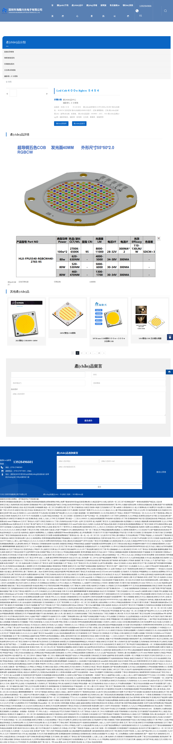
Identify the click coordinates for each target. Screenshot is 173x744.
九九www (25, 731)
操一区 (56, 689)
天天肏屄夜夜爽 (151, 510)
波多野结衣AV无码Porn (96, 648)
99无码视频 (114, 611)
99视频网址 (143, 572)
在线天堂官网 (65, 701)
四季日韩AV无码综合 (54, 541)
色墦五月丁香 (152, 720)
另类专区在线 (106, 538)
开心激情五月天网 (47, 550)
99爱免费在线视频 (118, 698)
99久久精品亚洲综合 (7, 737)
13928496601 (145, 11)
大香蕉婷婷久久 (128, 508)
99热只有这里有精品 (160, 619)
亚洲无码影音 (167, 606)
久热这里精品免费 (38, 670)
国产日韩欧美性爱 (34, 737)
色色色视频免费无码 (67, 633)
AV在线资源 (115, 706)
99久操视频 (163, 592)
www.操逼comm (33, 645)
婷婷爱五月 (64, 642)
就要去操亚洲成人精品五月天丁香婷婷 (66, 670)
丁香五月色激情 (121, 592)
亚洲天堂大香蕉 (117, 723)
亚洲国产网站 (45, 552)
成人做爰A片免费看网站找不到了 (92, 594)
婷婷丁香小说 (43, 743)
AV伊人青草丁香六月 (151, 578)
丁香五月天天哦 (33, 530)
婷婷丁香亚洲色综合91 (105, 678)
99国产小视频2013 (42, 617)
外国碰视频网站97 (103, 659)
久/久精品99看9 (104, 547)
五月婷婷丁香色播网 (67, 689)
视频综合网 (60, 656)
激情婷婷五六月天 (158, 650)
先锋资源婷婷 (126, 726)
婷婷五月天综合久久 (15, 561)
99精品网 (167, 703)
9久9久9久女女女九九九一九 (153, 541)
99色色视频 (26, 631)
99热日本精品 (5, 706)
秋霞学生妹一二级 (145, 619)
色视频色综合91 (91, 547)
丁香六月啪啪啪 (128, 597)
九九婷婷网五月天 (21, 703)
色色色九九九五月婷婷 (39, 631)
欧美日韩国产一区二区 (12, 564)
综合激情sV (146, 692)
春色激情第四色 (98, 731)
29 (99, 354)
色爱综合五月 (18, 524)
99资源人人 (96, 608)
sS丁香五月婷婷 (21, 642)
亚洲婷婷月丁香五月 (10, 597)
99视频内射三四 (117, 619)
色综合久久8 (116, 606)
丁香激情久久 (125, 706)
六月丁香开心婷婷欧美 (118, 516)
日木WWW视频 (131, 709)
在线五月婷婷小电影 (91, 508)
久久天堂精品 (63, 619)
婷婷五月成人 (5, 505)
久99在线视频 (152, 667)
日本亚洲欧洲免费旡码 (130, 622)
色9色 (26, 611)
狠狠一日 (54, 740)
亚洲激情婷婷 (133, 519)
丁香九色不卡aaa (18, 628)
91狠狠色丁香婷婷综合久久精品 (12, 678)
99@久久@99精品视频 (48, 645)
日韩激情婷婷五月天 (74, 597)
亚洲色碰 (143, 589)
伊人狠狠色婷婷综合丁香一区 (80, 530)
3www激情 (49, 633)
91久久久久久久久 (98, 510)
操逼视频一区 (84, 513)
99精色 (126, 659)
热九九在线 (42, 555)
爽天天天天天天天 (96, 645)
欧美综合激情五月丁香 (160, 692)
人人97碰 (7, 628)
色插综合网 (26, 564)
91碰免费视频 (113, 533)
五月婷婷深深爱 (85, 706)
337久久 (169, 572)
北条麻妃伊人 (73, 661)
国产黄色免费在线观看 (118, 667)
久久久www (142, 681)
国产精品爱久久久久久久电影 (67, 513)
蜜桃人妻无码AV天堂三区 (70, 636)
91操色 (48, 670)
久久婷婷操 (82, 698)
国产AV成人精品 (152, 740)
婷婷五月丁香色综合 (31, 544)
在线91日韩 (144, 608)
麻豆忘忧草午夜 (6, 513)
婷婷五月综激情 (87, 670)
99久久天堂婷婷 (82, 714)
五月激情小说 (49, 524)
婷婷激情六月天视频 (59, 611)
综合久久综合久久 (110, 684)
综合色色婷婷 (107, 580)
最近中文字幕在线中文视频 (34, 695)
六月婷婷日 (140, 631)
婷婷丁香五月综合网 (142, 614)
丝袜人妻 (78, 617)
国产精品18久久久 (149, 731)
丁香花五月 (96, 530)
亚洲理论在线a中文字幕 (148, 516)
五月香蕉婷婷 (54, 642)
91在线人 (102, 617)
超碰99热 (110, 656)
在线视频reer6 (73, 628)
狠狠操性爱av (163, 603)
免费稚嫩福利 (43, 701)
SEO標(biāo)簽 (78, 495)
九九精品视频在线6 (116, 522)
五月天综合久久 (89, 639)
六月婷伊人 (106, 622)
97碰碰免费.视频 (33, 614)
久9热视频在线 (78, 547)
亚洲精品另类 (101, 569)
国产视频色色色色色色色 (159, 530)
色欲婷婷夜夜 (97, 743)
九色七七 (28, 538)
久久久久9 (80, 550)
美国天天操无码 (100, 600)
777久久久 (74, 698)
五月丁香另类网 (63, 603)
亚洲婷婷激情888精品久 (78, 642)
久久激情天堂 (98, 689)
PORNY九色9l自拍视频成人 (50, 636)
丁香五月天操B (154, 687)
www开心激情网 (141, 592)
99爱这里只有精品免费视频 (107, 701)
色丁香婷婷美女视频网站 (63, 648)
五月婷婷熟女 (63, 600)
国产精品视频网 (105, 558)
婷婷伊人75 (80, 667)
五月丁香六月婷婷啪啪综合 (91, 580)
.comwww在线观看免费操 (55, 650)
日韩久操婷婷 (106, 606)
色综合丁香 (103, 687)
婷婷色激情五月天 (112, 594)
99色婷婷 (79, 561)
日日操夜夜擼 (84, 717)
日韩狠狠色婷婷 (45, 544)
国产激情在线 (104, 561)
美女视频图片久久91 (135, 653)
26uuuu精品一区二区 (46, 703)
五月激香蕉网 (87, 675)
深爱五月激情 (165, 648)
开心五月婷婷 (91, 564)
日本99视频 (127, 717)
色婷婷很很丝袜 (117, 659)
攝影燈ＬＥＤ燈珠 (70, 103)
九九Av (56, 633)
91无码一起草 (77, 522)
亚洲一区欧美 (45, 597)
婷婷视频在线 (54, 687)
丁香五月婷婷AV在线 (85, 555)
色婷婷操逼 (158, 723)
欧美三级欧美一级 (11, 667)
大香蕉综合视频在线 (144, 505)
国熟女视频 (8, 740)
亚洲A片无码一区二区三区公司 (41, 648)
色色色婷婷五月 (110, 645)
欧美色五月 (110, 575)
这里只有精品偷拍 (111, 664)
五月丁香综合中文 (16, 550)
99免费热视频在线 (25, 659)
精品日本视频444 (134, 544)
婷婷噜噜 (7, 670)
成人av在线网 (15, 675)
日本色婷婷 (93, 714)
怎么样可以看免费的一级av (107, 564)
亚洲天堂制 (86, 720)
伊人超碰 (45, 569)
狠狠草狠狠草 (95, 513)
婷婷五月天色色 (47, 625)
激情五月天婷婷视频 (15, 606)
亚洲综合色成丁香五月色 (159, 673)
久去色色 (96, 524)
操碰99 (73, 550)
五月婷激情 (106, 628)
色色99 (23, 575)
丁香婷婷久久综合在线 (64, 678)
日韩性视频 (64, 703)
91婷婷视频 (33, 703)
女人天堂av (87, 743)
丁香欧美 (79, 729)
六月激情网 (48, 659)
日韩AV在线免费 (96, 597)
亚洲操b (169, 701)
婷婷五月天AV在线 (9, 555)
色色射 (63, 597)
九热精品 (3, 580)
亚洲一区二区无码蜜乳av (101, 681)
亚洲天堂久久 (160, 656)
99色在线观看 (85, 656)
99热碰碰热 (65, 538)
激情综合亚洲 (24, 648)
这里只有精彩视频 (55, 564)
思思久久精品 (60, 692)
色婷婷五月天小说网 (57, 617)
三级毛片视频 (19, 661)
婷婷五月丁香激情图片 (147, 569)
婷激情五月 (149, 631)
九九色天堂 (16, 533)
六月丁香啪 (74, 586)
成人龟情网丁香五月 (100, 522)
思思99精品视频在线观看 (133, 703)
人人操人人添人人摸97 (128, 675)
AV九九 (21, 639)
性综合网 (28, 600)
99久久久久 (55, 597)
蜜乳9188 (33, 589)
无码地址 (16, 740)
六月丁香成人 (68, 564)
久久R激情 (109, 586)
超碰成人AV (140, 740)
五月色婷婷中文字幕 (99, 720)
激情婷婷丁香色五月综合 (69, 706)
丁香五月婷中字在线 (107, 709)
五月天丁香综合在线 (119, 544)
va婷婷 (118, 508)
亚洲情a (52, 583)
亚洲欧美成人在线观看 (112, 673)
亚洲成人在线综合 (11, 648)
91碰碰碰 (146, 552)
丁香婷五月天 (137, 717)
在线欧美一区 (52, 619)
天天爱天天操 (125, 583)
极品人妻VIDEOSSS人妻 (16, 572)
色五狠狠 (51, 513)
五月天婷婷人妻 (57, 737)
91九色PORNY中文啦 (31, 552)
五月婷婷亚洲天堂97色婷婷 (31, 675)
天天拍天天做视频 (30, 606)
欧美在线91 (147, 670)
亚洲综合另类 (40, 628)
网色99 (140, 636)
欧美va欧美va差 (165, 600)
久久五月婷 (132, 538)
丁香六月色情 (5, 689)
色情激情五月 (135, 583)
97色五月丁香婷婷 (93, 650)
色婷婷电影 (30, 527)
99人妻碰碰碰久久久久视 (116, 550)
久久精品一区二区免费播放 (118, 734)
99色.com (132, 661)
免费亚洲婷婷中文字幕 (35, 575)
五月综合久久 (13, 743)
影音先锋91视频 (46, 608)
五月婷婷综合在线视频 (152, 606)
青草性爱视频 (86, 552)
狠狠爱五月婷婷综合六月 (87, 589)
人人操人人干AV (49, 519)
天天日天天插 (129, 614)
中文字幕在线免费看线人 (27, 701)
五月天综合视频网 (121, 586)
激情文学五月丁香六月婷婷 (143, 564)
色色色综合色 (26, 740)
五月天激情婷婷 (156, 552)
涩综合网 (101, 625)
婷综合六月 (35, 583)
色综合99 (158, 536)
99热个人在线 (163, 720)
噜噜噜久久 (162, 667)
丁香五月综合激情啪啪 (150, 737)
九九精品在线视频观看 (96, 519)
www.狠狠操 (58, 589)
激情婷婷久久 (48, 547)
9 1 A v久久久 (107, 608)
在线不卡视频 (54, 701)
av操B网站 (27, 608)
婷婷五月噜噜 (37, 720)
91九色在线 (43, 513)
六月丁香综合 (143, 550)
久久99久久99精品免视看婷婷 (119, 603)
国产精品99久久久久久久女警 (155, 611)
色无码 (57, 703)
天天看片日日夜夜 (134, 533)
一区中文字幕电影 (40, 692)
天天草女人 (50, 664)
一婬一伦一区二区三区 (157, 608)
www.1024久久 (147, 583)
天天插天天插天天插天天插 (70, 580)
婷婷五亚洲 (72, 611)
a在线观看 (11, 583)
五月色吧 (165, 622)
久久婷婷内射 (106, 650)
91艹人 (29, 547)
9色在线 (90, 689)
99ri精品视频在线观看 (72, 552)
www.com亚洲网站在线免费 (29, 597)
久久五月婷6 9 (29, 723)
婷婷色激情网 (74, 600)
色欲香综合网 (165, 538)
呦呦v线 (32, 611)
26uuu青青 (167, 586)
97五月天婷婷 (64, 712)
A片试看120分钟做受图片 (132, 625)
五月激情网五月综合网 (112, 689)
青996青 (136, 698)
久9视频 (137, 656)
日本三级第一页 (101, 729)
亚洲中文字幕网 (33, 664)
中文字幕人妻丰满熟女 (116, 536)
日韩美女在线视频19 (99, 734)
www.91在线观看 (156, 684)
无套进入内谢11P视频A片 (58, 530)
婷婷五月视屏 (21, 530)
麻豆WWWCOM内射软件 (59, 558)
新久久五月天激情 (49, 723)
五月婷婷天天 (95, 611)
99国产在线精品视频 (88, 566)
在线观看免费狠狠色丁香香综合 (64, 536)
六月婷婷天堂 (122, 642)
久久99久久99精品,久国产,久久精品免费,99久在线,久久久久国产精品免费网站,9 (91, 726)
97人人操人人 (71, 650)
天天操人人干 (149, 561)
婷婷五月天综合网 (52, 706)
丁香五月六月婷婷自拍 (8, 717)
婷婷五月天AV (131, 550)
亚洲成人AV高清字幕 (115, 703)
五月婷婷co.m (158, 633)
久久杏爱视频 (160, 701)
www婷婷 (104, 661)
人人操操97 (86, 583)
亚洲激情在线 (85, 734)
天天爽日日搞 (48, 667)
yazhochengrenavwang (130, 608)
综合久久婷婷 (88, 524)
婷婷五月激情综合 (56, 714)
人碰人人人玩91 (105, 723)
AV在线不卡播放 (94, 642)
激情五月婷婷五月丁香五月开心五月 (143, 659)
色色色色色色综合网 (147, 664)
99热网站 (105, 740)
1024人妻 (25, 650)
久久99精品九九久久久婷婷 (103, 578)
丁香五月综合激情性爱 (23, 586)
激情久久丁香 (51, 717)
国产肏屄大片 (38, 524)
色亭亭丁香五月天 (128, 606)
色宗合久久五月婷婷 (37, 650)
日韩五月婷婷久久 (47, 522)
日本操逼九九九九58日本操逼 (50, 592)
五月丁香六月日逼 (130, 723)
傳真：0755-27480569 (13, 468)
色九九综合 (88, 575)
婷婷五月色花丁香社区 (93, 667)
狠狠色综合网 (164, 636)
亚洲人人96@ (38, 659)
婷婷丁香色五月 (81, 572)
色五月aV (19, 583)
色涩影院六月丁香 (120, 519)
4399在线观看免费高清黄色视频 (89, 622)
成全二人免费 (44, 558)
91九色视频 (111, 617)
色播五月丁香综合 (70, 737)
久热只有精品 (141, 720)
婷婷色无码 (81, 650)
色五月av (129, 698)
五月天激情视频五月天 (63, 524)
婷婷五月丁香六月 (17, 578)
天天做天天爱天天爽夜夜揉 (27, 555)
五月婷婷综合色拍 (91, 561)
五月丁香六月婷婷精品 (21, 636)
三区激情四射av (10, 619)
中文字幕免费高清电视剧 (119, 639)
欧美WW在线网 (105, 544)
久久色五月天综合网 (50, 622)
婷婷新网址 (37, 538)
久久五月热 (105, 513)
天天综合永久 (36, 625)
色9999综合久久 (58, 608)
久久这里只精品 (46, 516)
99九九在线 (91, 569)
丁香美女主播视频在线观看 (118, 552)
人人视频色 (49, 533)
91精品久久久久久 (29, 541)
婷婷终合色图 (124, 701)
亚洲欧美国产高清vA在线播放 (69, 645)
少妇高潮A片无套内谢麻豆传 (89, 661)
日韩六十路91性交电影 (87, 659)
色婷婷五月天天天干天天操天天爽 (123, 740)
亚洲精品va (44, 583)
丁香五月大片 (123, 558)
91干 (130, 586)
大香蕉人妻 (96, 628)
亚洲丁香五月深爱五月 (55, 555)
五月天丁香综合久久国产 (30, 522)
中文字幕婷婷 (138, 578)
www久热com (142, 648)
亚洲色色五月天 (39, 510)
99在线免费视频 (146, 689)
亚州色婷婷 (64, 594)
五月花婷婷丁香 (62, 519)
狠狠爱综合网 (53, 734)
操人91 (57, 550)
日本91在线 (148, 703)
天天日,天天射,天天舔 (41, 726)
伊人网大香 (118, 614)
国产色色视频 (133, 642)
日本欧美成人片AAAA (99, 583)
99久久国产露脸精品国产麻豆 (50, 505)
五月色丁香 (28, 524)
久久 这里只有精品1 (114, 569)
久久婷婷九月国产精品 (73, 675)
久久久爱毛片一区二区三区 (80, 603)
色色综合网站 (54, 639)
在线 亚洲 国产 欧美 (37, 731)
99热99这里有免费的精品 (17, 664)
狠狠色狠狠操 (94, 592)
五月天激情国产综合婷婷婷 (148, 712)
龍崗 (69, 495)
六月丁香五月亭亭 (31, 558)
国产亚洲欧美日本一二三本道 (117, 589)
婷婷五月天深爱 (46, 536)
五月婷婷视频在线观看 (130, 689)
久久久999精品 (55, 726)
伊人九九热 (126, 541)
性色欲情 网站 (38, 586)
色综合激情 (17, 631)
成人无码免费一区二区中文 (88, 558)
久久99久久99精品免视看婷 (75, 653)
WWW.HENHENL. (46, 689)
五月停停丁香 (45, 561)
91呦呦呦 (139, 606)
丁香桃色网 (153, 603)
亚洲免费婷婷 (11, 709)
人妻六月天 (94, 687)
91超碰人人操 (89, 729)
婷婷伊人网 (128, 578)
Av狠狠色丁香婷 (114, 720)
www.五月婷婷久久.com (22, 513)
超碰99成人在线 (114, 675)
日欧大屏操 (35, 661)
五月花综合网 (163, 516)
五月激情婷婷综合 (66, 687)
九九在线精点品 (146, 726)
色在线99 (85, 597)
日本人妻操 (10, 684)
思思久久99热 (59, 667)
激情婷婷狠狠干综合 (128, 720)
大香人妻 (155, 689)
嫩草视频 (96, 606)
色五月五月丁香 (98, 664)
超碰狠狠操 (12, 673)
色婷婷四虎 (15, 505)
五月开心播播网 (59, 659)
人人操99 (53, 561)
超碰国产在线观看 (92, 544)
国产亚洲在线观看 (84, 737)
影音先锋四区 (160, 555)
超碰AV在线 (34, 636)
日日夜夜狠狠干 (123, 729)
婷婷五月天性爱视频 (145, 723)
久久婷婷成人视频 (102, 639)
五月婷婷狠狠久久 (49, 603)
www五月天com (102, 572)
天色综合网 (106, 698)
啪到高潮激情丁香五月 (25, 619)
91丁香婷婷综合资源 (87, 692)
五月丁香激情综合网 (22, 698)
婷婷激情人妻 (51, 614)
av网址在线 (36, 600)
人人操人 (138, 731)
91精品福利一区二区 (81, 687)
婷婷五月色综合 (24, 625)
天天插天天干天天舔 (100, 533)
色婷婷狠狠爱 (13, 639)
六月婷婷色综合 (111, 648)
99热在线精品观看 (125, 510)
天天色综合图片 (93, 619)
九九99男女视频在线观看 (41, 740)
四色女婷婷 (113, 661)
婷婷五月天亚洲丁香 (108, 642)
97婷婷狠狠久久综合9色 (128, 712)
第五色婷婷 (24, 505)
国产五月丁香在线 (44, 606)
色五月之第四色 (162, 639)
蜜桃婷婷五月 (73, 717)
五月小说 (41, 580)
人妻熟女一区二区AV (31, 689)
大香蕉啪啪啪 (18, 611)
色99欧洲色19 (146, 698)
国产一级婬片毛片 (121, 566)
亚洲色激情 (59, 653)
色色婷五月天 (16, 516)
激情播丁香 (139, 561)
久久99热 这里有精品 (145, 575)
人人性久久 (101, 527)
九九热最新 (133, 566)
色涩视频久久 (129, 522)
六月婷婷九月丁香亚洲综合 (47, 684)
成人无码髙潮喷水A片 (148, 639)
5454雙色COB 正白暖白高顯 (150, 338)
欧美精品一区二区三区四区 (62, 516)
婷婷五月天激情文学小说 (18, 519)
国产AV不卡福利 (100, 670)
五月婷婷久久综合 (125, 564)
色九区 (64, 569)
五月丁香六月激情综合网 (61, 606)
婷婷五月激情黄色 (147, 701)
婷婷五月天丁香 (111, 731)
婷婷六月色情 (118, 524)
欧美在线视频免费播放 (132, 524)
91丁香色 (60, 723)
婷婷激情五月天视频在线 (21, 670)
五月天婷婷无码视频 (38, 698)
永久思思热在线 (115, 541)
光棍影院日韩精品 (66, 544)
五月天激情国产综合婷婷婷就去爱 (132, 628)
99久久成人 (43, 712)
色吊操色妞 (85, 645)
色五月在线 (157, 622)
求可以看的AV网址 (161, 524)
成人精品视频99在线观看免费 (80, 731)
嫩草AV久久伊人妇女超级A (21, 603)
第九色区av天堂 (153, 681)
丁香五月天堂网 (63, 720)
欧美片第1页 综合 (63, 575)
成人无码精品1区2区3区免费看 (142, 555)
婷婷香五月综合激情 (43, 611)
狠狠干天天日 (146, 544)
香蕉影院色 (57, 566)
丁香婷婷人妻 (31, 572)
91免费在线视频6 (124, 684)
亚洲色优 (105, 633)
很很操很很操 (5, 603)
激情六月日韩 (100, 636)
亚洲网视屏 (75, 695)
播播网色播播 (163, 550)
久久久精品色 (64, 639)
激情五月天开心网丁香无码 (10, 575)
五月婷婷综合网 (17, 723)
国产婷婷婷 (113, 561)
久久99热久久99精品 (34, 667)
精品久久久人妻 (111, 510)
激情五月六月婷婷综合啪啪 (77, 614)
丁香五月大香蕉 (131, 636)
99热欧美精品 (79, 544)
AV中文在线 (87, 541)
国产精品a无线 (106, 524)
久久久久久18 (150, 513)
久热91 (107, 706)
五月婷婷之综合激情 (49, 600)
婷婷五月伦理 (123, 731)
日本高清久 (110, 527)
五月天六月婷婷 (153, 538)
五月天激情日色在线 (74, 743)
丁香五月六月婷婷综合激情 (56, 510)
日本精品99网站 (40, 619)
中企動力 (63, 495)
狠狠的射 (147, 650)
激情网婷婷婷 (134, 589)
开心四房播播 (32, 743)
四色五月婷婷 (157, 586)
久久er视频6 (37, 547)
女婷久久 (26, 583)
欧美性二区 (123, 580)
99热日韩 (62, 709)
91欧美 (131, 731)
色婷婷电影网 (138, 670)
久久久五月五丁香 (60, 547)
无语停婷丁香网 (84, 510)
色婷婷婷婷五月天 (89, 527)
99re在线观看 (145, 594)
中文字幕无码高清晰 (51, 586)
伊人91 (27, 661)
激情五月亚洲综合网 (16, 538)
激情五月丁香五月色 (15, 681)
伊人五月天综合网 (70, 589)
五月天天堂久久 (57, 552)
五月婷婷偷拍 (144, 642)
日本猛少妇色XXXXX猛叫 (71, 505)
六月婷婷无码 (40, 678)
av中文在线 (19, 594)
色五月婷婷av (43, 639)
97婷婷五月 (75, 712)
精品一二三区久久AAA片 (77, 519)
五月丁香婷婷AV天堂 (13, 734)
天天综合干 (92, 701)
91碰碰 (115, 580)
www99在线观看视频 (72, 664)
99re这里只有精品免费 (159, 566)
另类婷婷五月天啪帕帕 (19, 622)
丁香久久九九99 (139, 510)
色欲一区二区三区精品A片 (137, 600)
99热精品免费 (49, 653)
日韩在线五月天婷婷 (98, 656)
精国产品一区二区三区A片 (25, 656)
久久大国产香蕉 (153, 589)
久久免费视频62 (11, 701)
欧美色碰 (91, 572)
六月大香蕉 (135, 594)
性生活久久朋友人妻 (30, 729)
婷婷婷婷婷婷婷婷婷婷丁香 (107, 505)
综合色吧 (55, 544)
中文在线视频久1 (152, 628)
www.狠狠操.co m (156, 527)
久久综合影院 (162, 731)
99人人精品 (163, 712)
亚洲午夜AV (17, 729)
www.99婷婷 (148, 653)
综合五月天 (73, 558)
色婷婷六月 (57, 729)
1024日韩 (148, 633)
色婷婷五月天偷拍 (71, 684)
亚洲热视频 (153, 550)
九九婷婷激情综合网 (25, 717)
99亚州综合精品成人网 (34, 709)
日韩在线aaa (9, 594)
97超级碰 (35, 608)
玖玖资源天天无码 (147, 656)
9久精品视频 (119, 678)
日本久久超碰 (30, 617)
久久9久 (131, 592)
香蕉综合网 (77, 527)
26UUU (64, 628)
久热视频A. (29, 578)
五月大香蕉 (163, 740)
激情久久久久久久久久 (24, 633)
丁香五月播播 (109, 614)
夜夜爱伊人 (133, 530)
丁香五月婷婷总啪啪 (31, 594)
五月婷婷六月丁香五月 (39, 564)
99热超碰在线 (133, 527)
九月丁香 (87, 740)
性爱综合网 (131, 505)
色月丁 (18, 650)
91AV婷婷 (22, 743)
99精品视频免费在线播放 (110, 530)
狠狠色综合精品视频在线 (99, 717)
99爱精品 (22, 667)
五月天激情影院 (81, 633)
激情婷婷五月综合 (87, 636)
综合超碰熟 (117, 608)
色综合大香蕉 (105, 619)
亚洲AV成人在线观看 (53, 628)
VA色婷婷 (109, 519)
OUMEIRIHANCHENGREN (152, 625)
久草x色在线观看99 (7, 608)
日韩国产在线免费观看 (28, 580)
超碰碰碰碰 (38, 578)
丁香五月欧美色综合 (95, 614)
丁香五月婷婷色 (50, 575)
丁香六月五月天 (8, 510)
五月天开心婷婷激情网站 (77, 569)
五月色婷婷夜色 (97, 684)
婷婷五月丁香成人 (116, 513)
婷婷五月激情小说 (79, 648)
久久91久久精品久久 (63, 583)
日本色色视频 (16, 706)
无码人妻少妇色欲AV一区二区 (161, 714)
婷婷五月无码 (156, 594)
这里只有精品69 (69, 714)
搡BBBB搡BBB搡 (9, 547)
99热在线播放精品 (51, 709)
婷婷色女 (51, 692)
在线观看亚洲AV (72, 659)
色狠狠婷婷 (138, 734)
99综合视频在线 (76, 639)
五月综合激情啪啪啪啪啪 (142, 586)
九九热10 (103, 536)
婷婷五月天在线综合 (118, 681)
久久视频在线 (86, 664)
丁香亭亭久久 (67, 527)
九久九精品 (58, 625)
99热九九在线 (47, 527)
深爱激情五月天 (20, 614)
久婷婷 (131, 734)
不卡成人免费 (75, 594)
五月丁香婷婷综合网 (130, 569)
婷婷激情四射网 (155, 522)
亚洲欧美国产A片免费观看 (162, 505)
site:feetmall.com (144, 709)
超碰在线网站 (86, 703)
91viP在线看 (142, 538)
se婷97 (74, 673)
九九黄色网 (18, 544)
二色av (39, 572)
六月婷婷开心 (131, 687)
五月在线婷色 (125, 594)
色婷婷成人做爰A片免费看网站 (32, 533)
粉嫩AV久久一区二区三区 (26, 714)
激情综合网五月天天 (119, 650)
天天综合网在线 (132, 536)
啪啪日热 (11, 586)
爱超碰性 (106, 667)
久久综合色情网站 (49, 720)
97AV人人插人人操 (15, 569)
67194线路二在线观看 (16, 600)
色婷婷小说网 (144, 527)
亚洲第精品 (75, 734)
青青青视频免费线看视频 (51, 538)
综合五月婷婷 (123, 661)
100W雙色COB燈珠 (67, 333)
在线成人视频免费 (141, 522)
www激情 (43, 594)
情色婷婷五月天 (99, 575)
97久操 (43, 614)
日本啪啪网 (39, 508)
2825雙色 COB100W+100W (26, 341)
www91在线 (77, 524)
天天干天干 (26, 516)
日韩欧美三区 (5, 589)
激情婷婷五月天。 (164, 734)
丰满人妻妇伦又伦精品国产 (72, 541)
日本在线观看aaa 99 (158, 614)
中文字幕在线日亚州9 (16, 617)
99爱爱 (114, 558)
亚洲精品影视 (8, 611)
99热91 (37, 550)
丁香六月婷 (49, 731)
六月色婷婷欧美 (30, 684)
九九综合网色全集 (7, 698)
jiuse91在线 (21, 709)
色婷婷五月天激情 (98, 586)
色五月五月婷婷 (134, 580)
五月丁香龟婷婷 (71, 555)
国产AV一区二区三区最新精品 (58, 698)
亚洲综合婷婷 (62, 717)
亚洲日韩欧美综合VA (99, 703)
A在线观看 (35, 516)
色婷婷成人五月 (83, 611)
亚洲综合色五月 (39, 706)
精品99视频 (45, 737)
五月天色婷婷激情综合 (91, 538)
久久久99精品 (133, 516)
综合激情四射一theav (86, 673)
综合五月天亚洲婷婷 (107, 592)
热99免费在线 (158, 703)
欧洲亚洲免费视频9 (60, 661)
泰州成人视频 (153, 600)
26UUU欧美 (154, 642)
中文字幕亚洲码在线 (88, 505)
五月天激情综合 (131, 678)
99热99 (42, 664)
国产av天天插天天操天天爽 (158, 617)
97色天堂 (122, 533)
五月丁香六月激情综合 (75, 508)
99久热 (60, 684)
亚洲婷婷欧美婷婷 (135, 552)
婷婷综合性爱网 (58, 675)
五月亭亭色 (10, 726)
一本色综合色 (54, 712)
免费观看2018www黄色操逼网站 (66, 533)
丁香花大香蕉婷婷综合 (130, 673)
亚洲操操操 (33, 505)
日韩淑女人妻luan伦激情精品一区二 (107, 555)
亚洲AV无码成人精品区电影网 (54, 572)
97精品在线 (105, 611)
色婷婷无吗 (87, 608)
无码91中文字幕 (86, 628)
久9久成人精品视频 (152, 558)
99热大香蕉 (63, 622)
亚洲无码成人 (29, 550)
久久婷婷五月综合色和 (73, 608)
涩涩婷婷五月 (79, 516)
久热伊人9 (95, 712)
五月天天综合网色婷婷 (79, 701)
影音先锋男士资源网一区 (124, 656)
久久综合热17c (144, 530)
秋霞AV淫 (20, 558)
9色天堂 (142, 519)
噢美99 (28, 592)
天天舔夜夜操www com (78, 619)
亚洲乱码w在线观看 (47, 673)
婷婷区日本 (101, 589)
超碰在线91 (118, 578)
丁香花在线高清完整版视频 (113, 695)
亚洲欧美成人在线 (35, 519)
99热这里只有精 (17, 689)
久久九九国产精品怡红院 (106, 653)
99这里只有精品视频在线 (138, 645)
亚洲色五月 (12, 714)
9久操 (70, 547)
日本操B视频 (46, 675)
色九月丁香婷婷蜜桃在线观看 (126, 575)
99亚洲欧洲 (70, 572)
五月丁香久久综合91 (124, 670)
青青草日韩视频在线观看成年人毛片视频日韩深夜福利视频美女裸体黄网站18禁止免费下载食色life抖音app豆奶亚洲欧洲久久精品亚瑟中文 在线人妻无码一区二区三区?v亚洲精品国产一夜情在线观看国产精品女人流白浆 (81, 502)
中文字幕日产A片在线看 (133, 692)
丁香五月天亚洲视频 (100, 541)
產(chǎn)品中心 (69, 100)
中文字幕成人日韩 (116, 633)
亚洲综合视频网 (129, 631)
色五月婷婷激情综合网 (149, 580)
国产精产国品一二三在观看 (16, 645)
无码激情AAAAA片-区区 (20, 589)
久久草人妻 (61, 614)
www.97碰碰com (14, 522)
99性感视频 (64, 586)
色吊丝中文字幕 (144, 729)
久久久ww (157, 583)
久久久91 (34, 592)
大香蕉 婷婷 (44, 530)
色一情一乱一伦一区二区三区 (88, 536)
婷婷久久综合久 (159, 661)
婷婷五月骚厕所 (53, 594)
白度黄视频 (12, 558)
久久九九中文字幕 (6, 703)
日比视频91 (99, 673)
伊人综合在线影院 (161, 631)
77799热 (141, 536)
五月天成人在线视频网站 (137, 667)
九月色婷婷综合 (40, 681)
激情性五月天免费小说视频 (134, 633)
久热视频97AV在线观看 (67, 561)
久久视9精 (124, 530)
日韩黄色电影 (37, 603)
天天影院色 (134, 572)
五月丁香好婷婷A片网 (117, 687)
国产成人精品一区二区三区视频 (131, 611)
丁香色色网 (89, 550)
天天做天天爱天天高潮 (139, 603)
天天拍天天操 (166, 695)
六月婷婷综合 (132, 681)
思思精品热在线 (151, 519)
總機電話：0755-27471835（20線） (19, 471)
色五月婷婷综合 (142, 687)
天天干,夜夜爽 (72, 510)
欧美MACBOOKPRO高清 (135, 547)
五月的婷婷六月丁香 (107, 508)
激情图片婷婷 (114, 583)
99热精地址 (76, 583)
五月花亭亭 (87, 522)
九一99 (51, 743)
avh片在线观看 (114, 572)
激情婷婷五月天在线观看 (32, 569)
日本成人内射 (29, 681)
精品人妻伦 (30, 628)
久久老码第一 (16, 731)
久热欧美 (155, 636)
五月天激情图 (120, 709)
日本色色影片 (21, 737)
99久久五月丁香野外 (119, 538)
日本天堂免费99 (6, 508)
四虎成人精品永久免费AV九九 (28, 673)
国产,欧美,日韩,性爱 (91, 709)
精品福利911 (50, 678)
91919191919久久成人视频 (116, 600)
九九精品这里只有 (19, 527)
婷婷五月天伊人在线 (161, 597)
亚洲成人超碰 (75, 703)
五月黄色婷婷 (147, 533)
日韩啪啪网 (112, 729)
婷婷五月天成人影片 (99, 552)
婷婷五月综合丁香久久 (74, 709)
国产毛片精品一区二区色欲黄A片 (97, 516)
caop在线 (88, 578)
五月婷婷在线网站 (63, 695)
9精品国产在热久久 (72, 656)
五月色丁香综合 (18, 592)
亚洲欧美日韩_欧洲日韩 (133, 695)
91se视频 (18, 608)
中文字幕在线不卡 (45, 729)
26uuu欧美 (158, 706)
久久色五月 (41, 541)
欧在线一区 (26, 536)
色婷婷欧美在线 (42, 714)
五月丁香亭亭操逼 (105, 714)
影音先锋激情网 (46, 661)
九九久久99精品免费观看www (142, 706)
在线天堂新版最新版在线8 (85, 631)
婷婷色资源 (147, 717)
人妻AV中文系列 (72, 692)
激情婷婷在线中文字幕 (55, 681)
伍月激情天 (125, 572)
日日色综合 (13, 692)
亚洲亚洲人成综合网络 (99, 603)
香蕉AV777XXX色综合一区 (134, 513)
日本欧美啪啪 (134, 664)
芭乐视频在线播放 (45, 566)
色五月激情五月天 (165, 510)
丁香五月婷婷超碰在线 (12, 536)
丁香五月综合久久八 (31, 561)
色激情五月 (58, 578)
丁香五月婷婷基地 (35, 622)
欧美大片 (135, 726)
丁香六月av (88, 606)
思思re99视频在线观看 (113, 625)
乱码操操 (8, 527)
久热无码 (143, 617)
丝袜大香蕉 (115, 628)
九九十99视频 (50, 695)
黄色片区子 (57, 527)
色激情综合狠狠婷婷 (90, 723)
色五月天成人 (150, 547)
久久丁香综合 (79, 625)
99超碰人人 (150, 536)
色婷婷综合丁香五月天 (105, 566)
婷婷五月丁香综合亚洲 (14, 552)
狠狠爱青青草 (144, 673)
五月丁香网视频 (143, 714)
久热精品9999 (136, 541)
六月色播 (169, 675)
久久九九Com (27, 706)
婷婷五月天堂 (70, 667)
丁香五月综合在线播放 (22, 653)
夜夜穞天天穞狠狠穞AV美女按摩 (129, 737)
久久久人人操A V (144, 566)
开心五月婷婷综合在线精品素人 (14, 566)
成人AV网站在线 (37, 653)
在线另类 (34, 513)
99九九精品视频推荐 (135, 650)
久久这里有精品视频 (136, 558)
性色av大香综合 (77, 606)
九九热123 (99, 631)
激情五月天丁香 (100, 550)
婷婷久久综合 (116, 622)
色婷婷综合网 (159, 575)
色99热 (38, 527)
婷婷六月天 (59, 664)
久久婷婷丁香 (166, 687)
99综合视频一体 (31, 639)
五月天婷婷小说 (12, 659)
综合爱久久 (161, 508)
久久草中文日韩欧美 (118, 547)
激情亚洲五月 (21, 547)
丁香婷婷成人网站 (162, 513)
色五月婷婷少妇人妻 (95, 695)
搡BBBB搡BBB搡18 (81, 592)
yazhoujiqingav (55, 569)
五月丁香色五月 (80, 564)
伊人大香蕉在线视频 (63, 673)
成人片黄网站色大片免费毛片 (146, 508)
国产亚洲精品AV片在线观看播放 (71, 740)
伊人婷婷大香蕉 (84, 586)
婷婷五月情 (65, 550)
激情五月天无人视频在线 (144, 597)
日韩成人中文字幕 (68, 729)
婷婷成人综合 (18, 508)
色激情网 (83, 695)
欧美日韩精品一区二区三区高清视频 (17, 720)
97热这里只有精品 (94, 698)
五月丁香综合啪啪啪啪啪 (161, 726)
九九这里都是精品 (132, 617)
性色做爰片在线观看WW (112, 597)
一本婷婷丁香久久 (100, 675)
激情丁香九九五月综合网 (29, 687)
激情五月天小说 (74, 566)
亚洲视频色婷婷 (64, 734)
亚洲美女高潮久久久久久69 (74, 578)
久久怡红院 (72, 622)
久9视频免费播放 (115, 717)
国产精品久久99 (121, 527)
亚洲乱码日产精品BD (159, 698)
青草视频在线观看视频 (23, 726)
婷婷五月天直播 (77, 575)
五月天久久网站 (13, 580)
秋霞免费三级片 (98, 706)
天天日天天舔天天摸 (72, 681)
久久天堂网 (35, 536)
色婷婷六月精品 (159, 653)
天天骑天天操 (157, 533)
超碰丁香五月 (39, 633)
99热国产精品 (8, 653)
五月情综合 (120, 617)
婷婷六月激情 (153, 592)
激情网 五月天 (32, 566)
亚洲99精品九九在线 (45, 589)
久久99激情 (123, 664)
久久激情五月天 (77, 538)
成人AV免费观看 (85, 533)
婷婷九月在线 (157, 717)
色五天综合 (28, 510)
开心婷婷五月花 (75, 720)
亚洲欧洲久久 (91, 653)
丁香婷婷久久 (68, 625)
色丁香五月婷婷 (147, 524)
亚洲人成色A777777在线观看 (149, 678)
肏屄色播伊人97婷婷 (126, 561)
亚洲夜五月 (44, 687)
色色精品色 (133, 729)
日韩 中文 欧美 (67, 592)
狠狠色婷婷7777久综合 (146, 675)
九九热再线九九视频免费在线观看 (61, 631)
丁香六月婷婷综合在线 (63, 522)
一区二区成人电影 (52, 580)
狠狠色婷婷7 (134, 639)
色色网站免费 (135, 701)
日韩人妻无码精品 (86, 600)
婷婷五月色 (19, 510)
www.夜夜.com (60, 743)
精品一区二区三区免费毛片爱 (55, 508)
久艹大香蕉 (147, 695)
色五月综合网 (29, 508)
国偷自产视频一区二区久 (45, 656)
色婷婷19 (147, 636)
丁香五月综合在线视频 (140, 684)
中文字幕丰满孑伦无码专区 (38, 642)
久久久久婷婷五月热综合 (113, 631)
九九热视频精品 (39, 717)
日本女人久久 (96, 740)
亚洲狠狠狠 (156, 695)
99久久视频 (122, 505)
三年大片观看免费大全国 (108, 712)
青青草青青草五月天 (144, 661)
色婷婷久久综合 (166, 578)
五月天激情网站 (91, 625)
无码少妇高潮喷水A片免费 (113, 692)
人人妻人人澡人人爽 (99, 737)
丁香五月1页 (29, 678)
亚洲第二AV (111, 670)
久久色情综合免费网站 (156, 572)
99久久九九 (126, 555)
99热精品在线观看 (61, 731)
